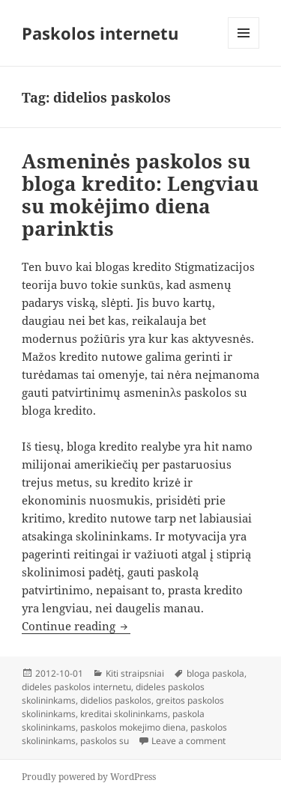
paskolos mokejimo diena (133, 727)
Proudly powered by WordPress (89, 776)
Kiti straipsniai (135, 673)
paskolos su (104, 740)
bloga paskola (215, 673)
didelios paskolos (115, 700)
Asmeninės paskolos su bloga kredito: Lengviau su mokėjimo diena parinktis (140, 194)
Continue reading (76, 625)
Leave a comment (188, 740)
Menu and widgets (244, 48)
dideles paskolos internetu (76, 686)
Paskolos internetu (100, 33)
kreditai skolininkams (124, 713)
